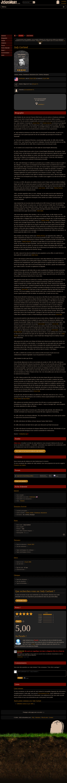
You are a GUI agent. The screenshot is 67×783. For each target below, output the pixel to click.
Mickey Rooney (58, 188)
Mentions (37, 717)
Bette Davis (35, 255)
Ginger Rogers (18, 331)
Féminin (22, 501)
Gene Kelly (24, 289)
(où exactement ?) (29, 89)
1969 (47, 78)
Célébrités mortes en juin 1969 (25, 703)
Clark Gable (40, 211)
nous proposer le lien (44, 693)
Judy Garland (30, 35)
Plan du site (44, 717)
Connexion (63, 3)
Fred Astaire (41, 324)
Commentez (20, 657)
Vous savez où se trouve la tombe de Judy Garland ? (30, 451)
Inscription (63, 1)
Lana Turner (42, 188)
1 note (46, 613)
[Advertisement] (33, 21)
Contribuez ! (41, 104)
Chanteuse (37, 512)
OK (40, 43)
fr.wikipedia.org (23, 434)
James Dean (36, 123)
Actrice (27, 512)
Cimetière (21, 35)
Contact (51, 717)
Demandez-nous (21, 600)
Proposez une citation (20, 465)
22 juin (44, 78)
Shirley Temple (45, 220)
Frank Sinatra (17, 398)
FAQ (33, 717)
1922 (34, 78)
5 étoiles (40, 614)
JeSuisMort (9, 2)
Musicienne (44, 512)
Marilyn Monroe (47, 123)
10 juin (31, 78)
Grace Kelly (37, 391)
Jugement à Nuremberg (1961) (25, 476)
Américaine (22, 78)
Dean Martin (26, 398)
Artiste (32, 512)
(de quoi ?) (35, 84)
